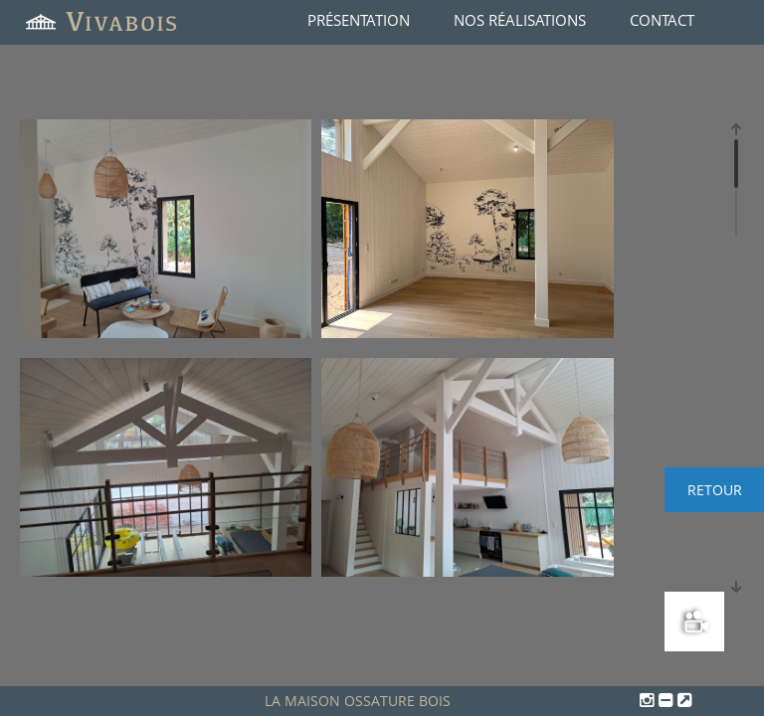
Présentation (358, 20)
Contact (662, 20)
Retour (714, 489)
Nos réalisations (520, 20)
